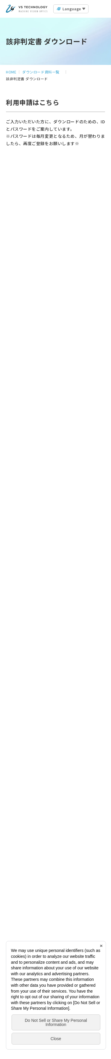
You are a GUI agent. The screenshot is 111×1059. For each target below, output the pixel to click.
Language (71, 8)
